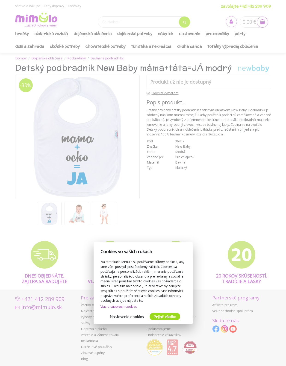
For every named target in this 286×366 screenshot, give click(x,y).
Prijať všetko (164, 316)
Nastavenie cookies (127, 316)
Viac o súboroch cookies (118, 306)
